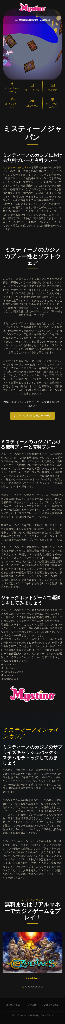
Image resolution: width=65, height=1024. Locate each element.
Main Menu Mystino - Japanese (32, 20)
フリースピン (31, 1004)
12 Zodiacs (32, 978)
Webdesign (34, 1015)
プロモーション (51, 1004)
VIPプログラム (13, 1004)
